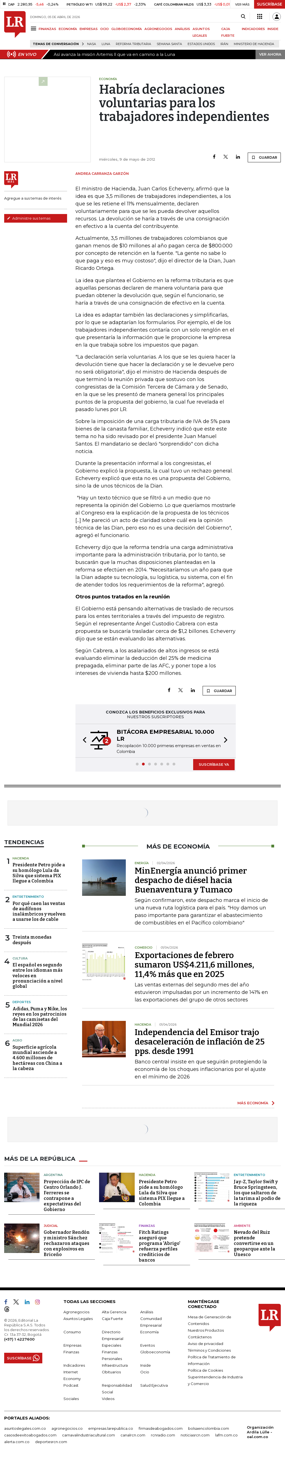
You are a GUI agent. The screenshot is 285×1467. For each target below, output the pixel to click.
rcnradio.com (163, 1435)
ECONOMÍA (68, 29)
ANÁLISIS (182, 29)
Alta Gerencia (114, 1312)
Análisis (146, 1312)
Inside (145, 1365)
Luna (106, 44)
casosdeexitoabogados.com (30, 1435)
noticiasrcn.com (195, 1435)
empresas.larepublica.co (110, 1428)
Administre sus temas (28, 218)
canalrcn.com (133, 1435)
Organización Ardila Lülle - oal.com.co (260, 1432)
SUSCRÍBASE (269, 4)
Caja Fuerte (112, 1318)
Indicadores (74, 1365)
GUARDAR (264, 157)
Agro (17, 1040)
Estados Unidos (201, 44)
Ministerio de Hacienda (254, 44)
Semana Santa (169, 44)
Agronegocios (76, 1312)
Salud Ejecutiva (154, 1385)
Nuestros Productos (206, 1330)
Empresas (72, 1345)
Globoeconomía (155, 1352)
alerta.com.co (17, 1441)
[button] (82, 740)
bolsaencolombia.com (208, 1428)
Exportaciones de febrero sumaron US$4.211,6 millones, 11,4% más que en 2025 (194, 964)
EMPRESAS (89, 29)
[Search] (243, 16)
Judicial (51, 1225)
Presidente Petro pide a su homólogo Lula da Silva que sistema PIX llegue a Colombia (39, 873)
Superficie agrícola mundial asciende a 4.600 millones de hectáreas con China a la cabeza (37, 1058)
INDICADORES (253, 29)
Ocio (144, 1372)
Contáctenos (200, 1337)
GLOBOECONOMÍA (126, 29)
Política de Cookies (205, 1370)
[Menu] (34, 28)
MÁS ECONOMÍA (252, 1103)
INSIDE (272, 29)
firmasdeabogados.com (161, 1428)
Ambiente (242, 1225)
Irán (224, 44)
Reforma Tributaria (133, 44)
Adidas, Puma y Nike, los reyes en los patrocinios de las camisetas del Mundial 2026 (40, 1017)
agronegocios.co (67, 1428)
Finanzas (147, 1225)
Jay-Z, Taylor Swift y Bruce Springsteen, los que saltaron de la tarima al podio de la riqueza (257, 1192)
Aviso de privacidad (205, 1343)
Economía (149, 1332)
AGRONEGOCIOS (158, 29)
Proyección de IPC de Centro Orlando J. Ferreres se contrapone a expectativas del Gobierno (67, 1195)
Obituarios (111, 1372)
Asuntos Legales (78, 1318)
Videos (108, 1398)
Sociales (71, 1398)
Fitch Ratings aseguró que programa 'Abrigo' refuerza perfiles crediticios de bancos (159, 1246)
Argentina (53, 1175)
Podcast (70, 1385)
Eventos (147, 1345)
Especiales (111, 1345)
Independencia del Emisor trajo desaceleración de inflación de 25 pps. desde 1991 (200, 1041)
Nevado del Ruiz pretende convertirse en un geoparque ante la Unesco (254, 1243)
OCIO (104, 29)
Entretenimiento (28, 897)
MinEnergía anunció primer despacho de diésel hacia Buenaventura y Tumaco (191, 880)
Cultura (20, 958)
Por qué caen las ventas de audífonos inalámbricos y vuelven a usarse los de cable (39, 911)
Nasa (91, 44)
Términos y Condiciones (209, 1350)
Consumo (72, 1332)
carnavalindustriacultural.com (88, 1435)
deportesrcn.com (51, 1441)
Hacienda (21, 858)
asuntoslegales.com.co (25, 1428)
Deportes (22, 1002)
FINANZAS (47, 29)
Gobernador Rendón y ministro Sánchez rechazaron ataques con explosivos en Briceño (67, 1243)
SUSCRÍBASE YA (214, 764)
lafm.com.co (226, 1435)
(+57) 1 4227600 (19, 1339)
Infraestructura (115, 1365)
